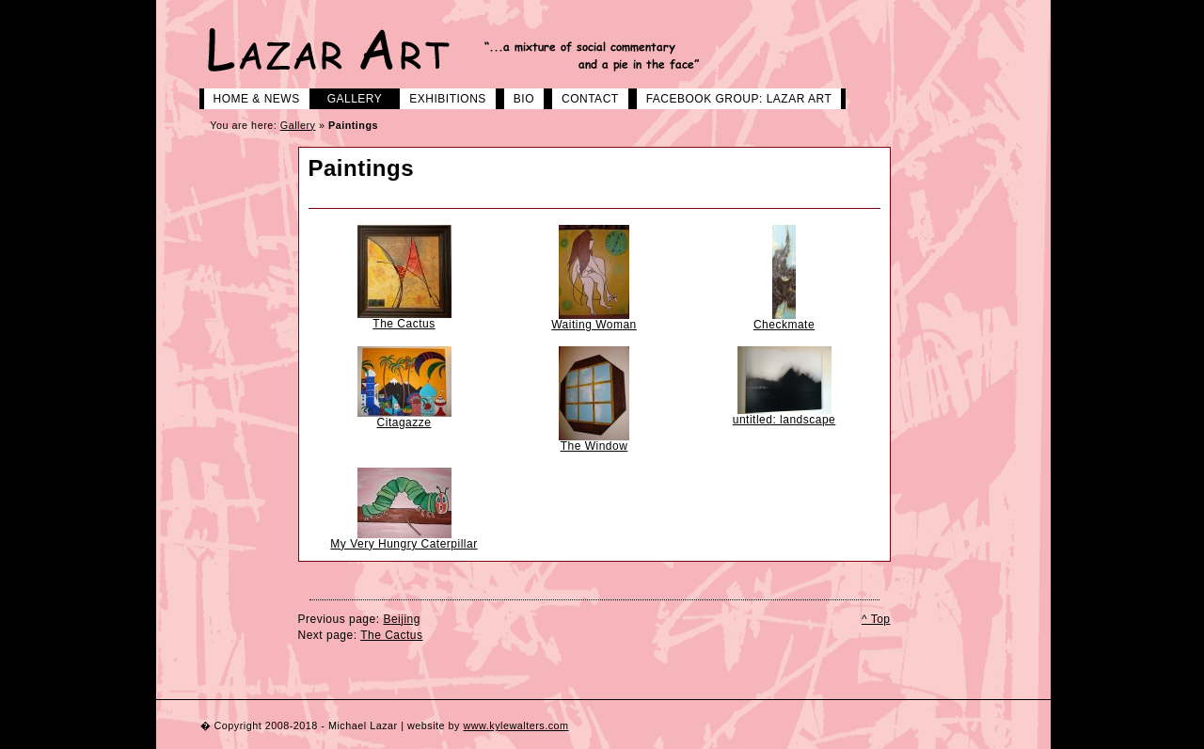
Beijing (401, 619)
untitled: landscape (784, 419)
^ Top (876, 619)
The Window (594, 446)
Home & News (249, 96)
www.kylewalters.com (515, 725)
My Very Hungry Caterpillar (403, 543)
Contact (583, 96)
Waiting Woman (594, 324)
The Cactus (403, 323)
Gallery (348, 96)
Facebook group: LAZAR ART (732, 96)
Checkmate (784, 324)
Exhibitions (440, 96)
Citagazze (404, 422)
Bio (516, 96)
